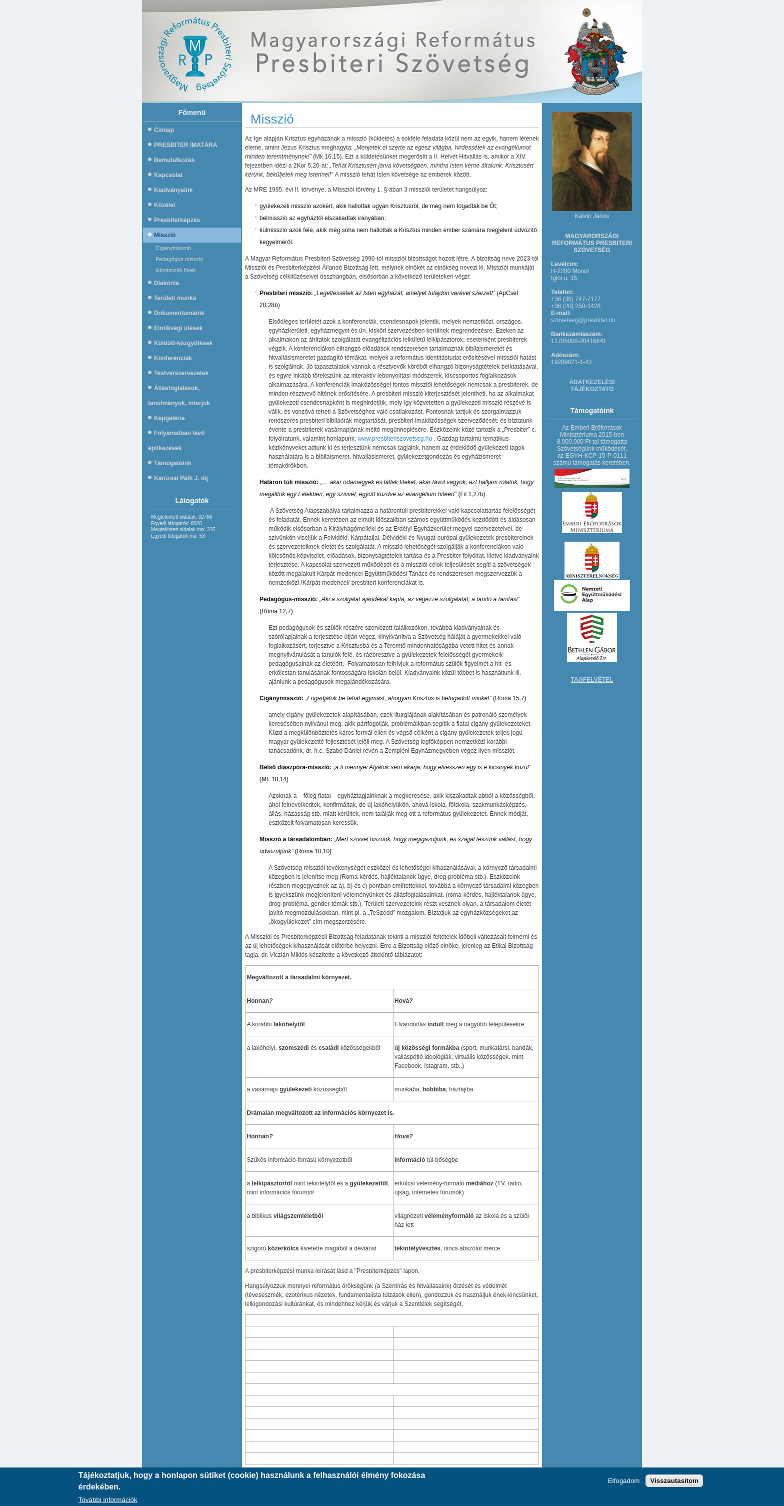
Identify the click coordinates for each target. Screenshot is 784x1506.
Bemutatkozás (174, 160)
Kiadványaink (173, 190)
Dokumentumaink (179, 313)
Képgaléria (169, 418)
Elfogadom (624, 1482)
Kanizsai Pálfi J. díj (181, 478)
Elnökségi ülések (178, 328)
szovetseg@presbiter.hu (583, 320)
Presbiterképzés (177, 220)
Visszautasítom (674, 1482)
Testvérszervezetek (181, 373)
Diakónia (166, 283)
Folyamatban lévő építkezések (176, 441)
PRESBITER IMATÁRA (185, 145)
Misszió (165, 235)
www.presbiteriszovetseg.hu (395, 438)
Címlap (164, 130)
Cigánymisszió (173, 248)
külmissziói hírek (176, 270)
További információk (108, 1501)
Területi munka (175, 298)
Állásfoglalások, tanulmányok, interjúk (179, 396)
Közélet (165, 205)
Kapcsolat (168, 175)
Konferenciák (173, 358)
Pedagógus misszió (179, 259)
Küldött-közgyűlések (183, 343)
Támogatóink (173, 463)
